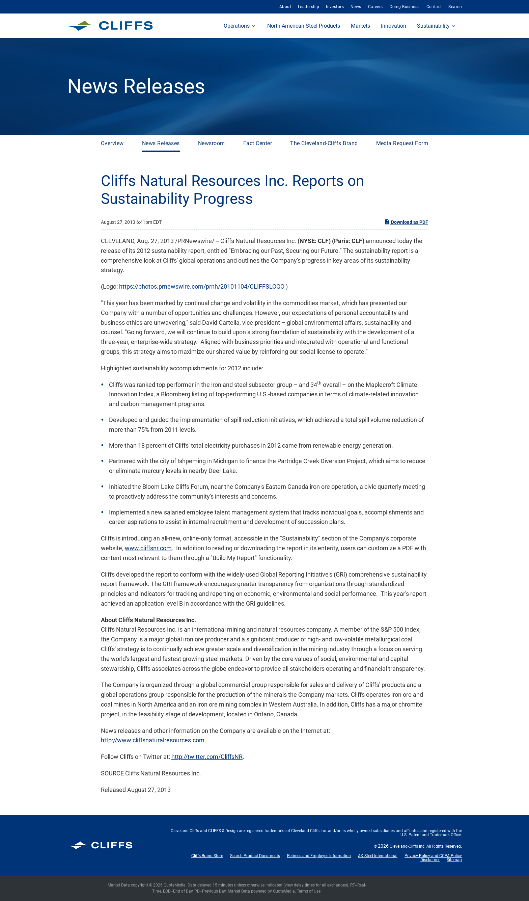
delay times (304, 885)
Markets (360, 26)
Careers (375, 6)
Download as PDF (406, 222)
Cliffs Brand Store (207, 856)
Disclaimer (430, 860)
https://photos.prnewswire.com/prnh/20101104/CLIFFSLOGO (201, 286)
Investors (335, 6)
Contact (434, 6)
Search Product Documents (255, 856)
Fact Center (257, 143)
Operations (237, 26)
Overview (112, 143)
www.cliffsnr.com (148, 548)
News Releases (161, 143)
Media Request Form (402, 143)
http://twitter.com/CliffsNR (207, 756)
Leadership (308, 6)
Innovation (393, 26)
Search (455, 6)
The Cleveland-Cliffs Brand (324, 143)
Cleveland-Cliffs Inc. (407, 846)
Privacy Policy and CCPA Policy (433, 856)
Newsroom (211, 143)
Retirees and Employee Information (319, 856)
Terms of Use (309, 891)
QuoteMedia (175, 885)
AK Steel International (377, 856)
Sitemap (454, 860)
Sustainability (433, 26)
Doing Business (405, 6)
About (285, 6)
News (356, 6)
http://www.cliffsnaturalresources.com (152, 740)
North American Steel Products (303, 26)
